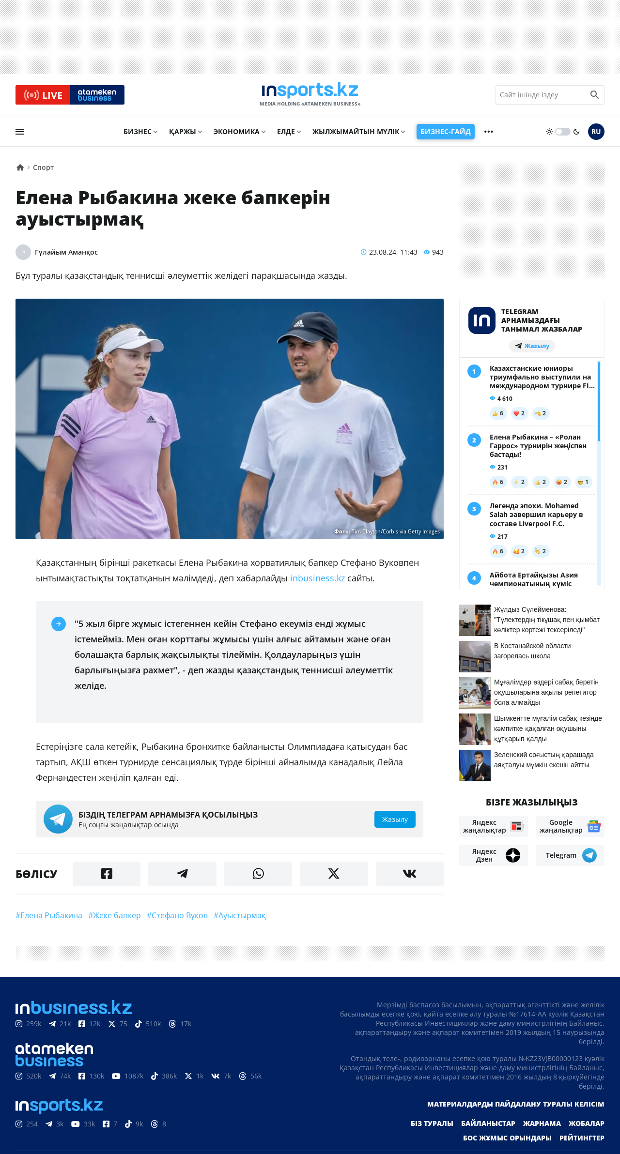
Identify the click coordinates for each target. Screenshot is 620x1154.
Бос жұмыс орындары (507, 1140)
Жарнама (542, 1125)
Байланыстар (488, 1125)
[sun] (549, 134)
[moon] (576, 134)
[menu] (20, 134)
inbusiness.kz (317, 580)
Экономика (237, 133)
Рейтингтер (581, 1140)
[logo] (310, 96)
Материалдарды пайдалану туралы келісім (515, 1106)
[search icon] (594, 96)
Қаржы (182, 133)
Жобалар (586, 1125)
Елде (286, 133)
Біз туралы (432, 1125)
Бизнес (138, 133)
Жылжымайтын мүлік (355, 133)
